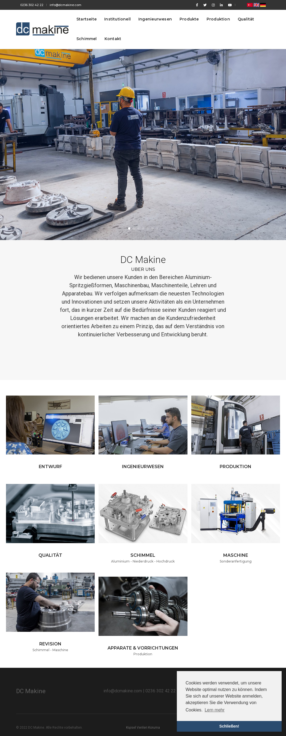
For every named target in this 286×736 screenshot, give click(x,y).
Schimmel (86, 38)
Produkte (189, 19)
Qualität (246, 19)
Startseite (86, 19)
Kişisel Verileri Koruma (143, 727)
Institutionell (117, 19)
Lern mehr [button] (215, 710)
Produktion (218, 19)
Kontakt (113, 38)
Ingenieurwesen (155, 19)
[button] (129, 228)
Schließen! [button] (229, 726)
